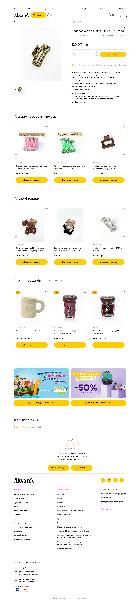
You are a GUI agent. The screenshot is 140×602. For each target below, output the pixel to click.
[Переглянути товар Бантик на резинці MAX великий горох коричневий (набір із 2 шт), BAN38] (32, 225)
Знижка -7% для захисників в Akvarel (73, 531)
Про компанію (63, 515)
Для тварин (19, 531)
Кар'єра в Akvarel (64, 549)
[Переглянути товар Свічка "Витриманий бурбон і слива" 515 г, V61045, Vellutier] (70, 308)
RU (120, 9)
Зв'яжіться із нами (106, 9)
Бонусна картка (107, 514)
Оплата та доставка (109, 489)
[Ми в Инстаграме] (109, 480)
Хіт (18, 292)
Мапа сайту (105, 498)
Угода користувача (65, 523)
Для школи (19, 499)
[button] (16, 89)
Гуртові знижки (58, 9)
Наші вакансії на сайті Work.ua (70, 511)
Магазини (34, 9)
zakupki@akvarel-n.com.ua (29, 571)
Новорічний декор (22, 539)
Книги (17, 507)
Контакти (61, 507)
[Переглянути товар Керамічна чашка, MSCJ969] (32, 308)
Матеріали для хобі (22, 511)
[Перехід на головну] (21, 15)
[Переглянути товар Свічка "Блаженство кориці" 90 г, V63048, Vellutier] (108, 308)
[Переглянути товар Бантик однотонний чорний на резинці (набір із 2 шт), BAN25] (70, 225)
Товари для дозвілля (23, 523)
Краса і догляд (20, 535)
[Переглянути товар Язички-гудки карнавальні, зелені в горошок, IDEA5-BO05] (70, 143)
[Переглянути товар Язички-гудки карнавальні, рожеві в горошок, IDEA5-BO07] (32, 143)
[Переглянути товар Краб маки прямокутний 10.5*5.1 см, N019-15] (108, 225)
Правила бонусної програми (113, 494)
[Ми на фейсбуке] (103, 480)
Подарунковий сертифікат (111, 502)
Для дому (18, 519)
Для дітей (18, 515)
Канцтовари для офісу (24, 494)
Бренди (60, 503)
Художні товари (21, 503)
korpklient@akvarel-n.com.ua (30, 574)
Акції (45, 9)
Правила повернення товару (70, 527)
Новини (60, 499)
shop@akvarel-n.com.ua (28, 568)
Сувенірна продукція (23, 527)
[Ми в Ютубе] (115, 480)
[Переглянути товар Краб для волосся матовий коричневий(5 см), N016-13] (108, 143)
